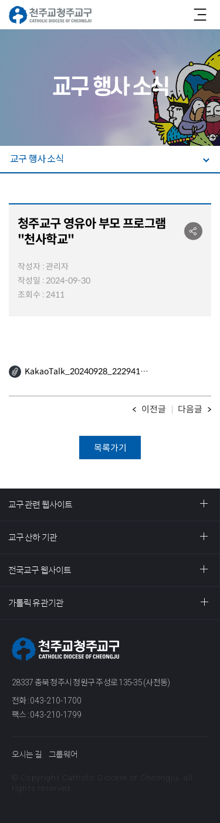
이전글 (153, 409)
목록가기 (110, 447)
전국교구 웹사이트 (39, 570)
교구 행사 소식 (37, 159)
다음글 (190, 409)
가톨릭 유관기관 (35, 603)
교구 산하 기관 (32, 537)
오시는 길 (27, 754)
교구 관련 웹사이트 (40, 504)
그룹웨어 (63, 754)
